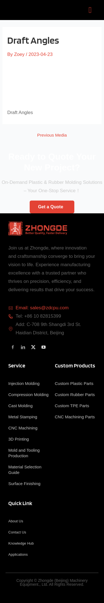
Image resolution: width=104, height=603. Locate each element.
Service (16, 365)
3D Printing (18, 439)
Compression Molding (28, 394)
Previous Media (52, 135)
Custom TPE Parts (72, 405)
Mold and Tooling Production (24, 453)
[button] (90, 10)
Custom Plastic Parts (74, 383)
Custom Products (75, 365)
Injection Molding (24, 383)
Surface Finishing (24, 483)
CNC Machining (22, 428)
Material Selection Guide (24, 469)
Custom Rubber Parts (75, 394)
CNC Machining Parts (75, 416)
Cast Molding (20, 405)
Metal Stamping (22, 416)
